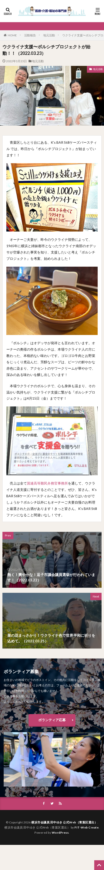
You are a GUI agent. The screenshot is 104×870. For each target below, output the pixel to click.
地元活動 (49, 35)
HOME (12, 35)
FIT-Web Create (86, 827)
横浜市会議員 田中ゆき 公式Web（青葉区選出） (64, 822)
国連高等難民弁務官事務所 (47, 483)
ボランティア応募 (52, 720)
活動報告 (30, 35)
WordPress (60, 832)
